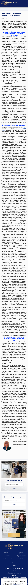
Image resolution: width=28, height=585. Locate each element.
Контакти (21, 559)
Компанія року (7, 559)
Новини (14, 563)
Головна (7, 553)
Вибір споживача (21, 556)
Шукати (14, 488)
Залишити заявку (14, 535)
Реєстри (7, 556)
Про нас (21, 553)
